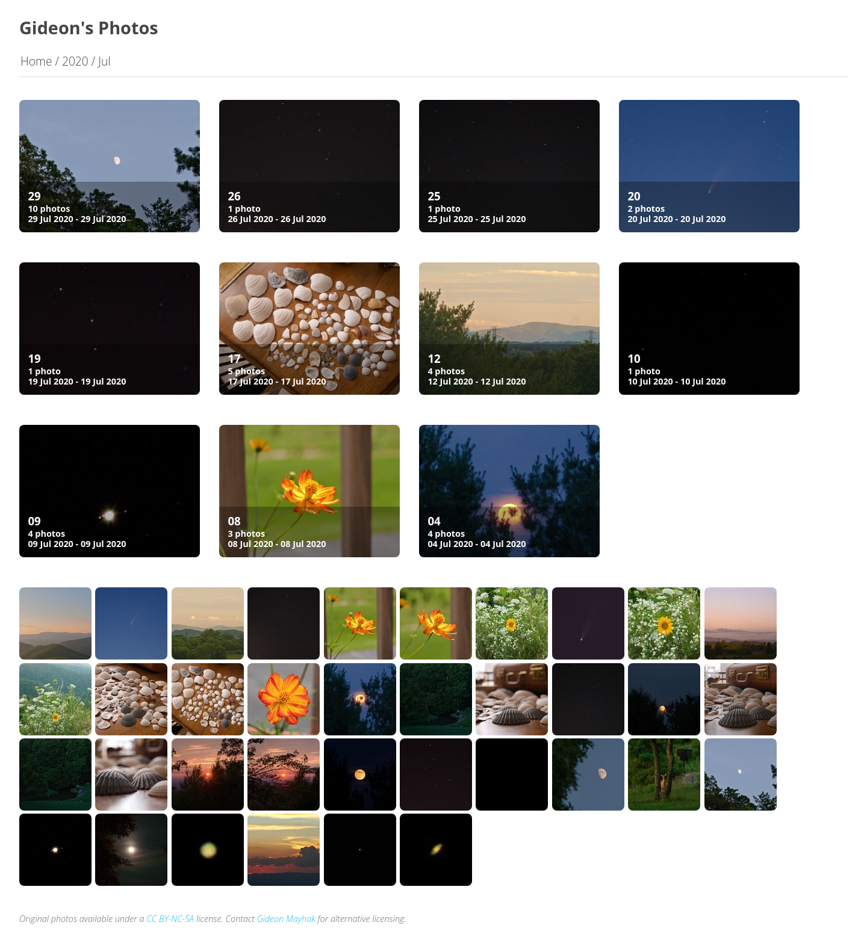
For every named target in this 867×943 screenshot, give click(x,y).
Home (36, 61)
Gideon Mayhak (286, 918)
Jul (104, 61)
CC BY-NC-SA (170, 918)
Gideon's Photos (88, 27)
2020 (75, 61)
